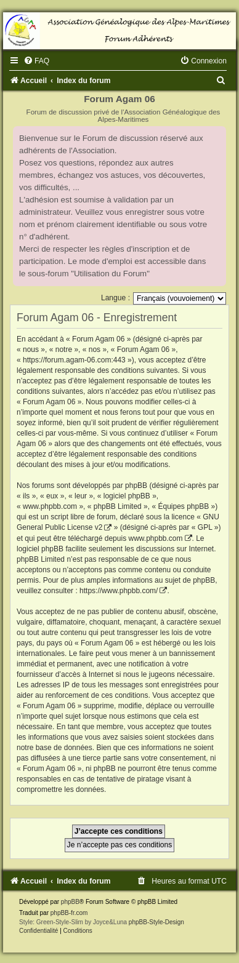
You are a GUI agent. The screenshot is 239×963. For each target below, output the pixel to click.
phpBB (70, 901)
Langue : (115, 298)
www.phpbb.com (155, 538)
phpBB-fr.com (69, 912)
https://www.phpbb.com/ (118, 590)
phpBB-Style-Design (156, 922)
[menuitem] (36, 61)
